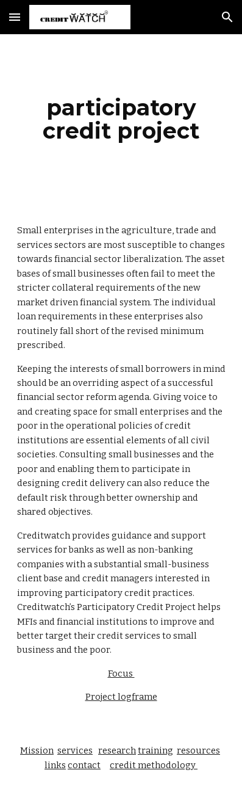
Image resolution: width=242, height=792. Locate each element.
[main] (121, 119)
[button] (14, 17)
